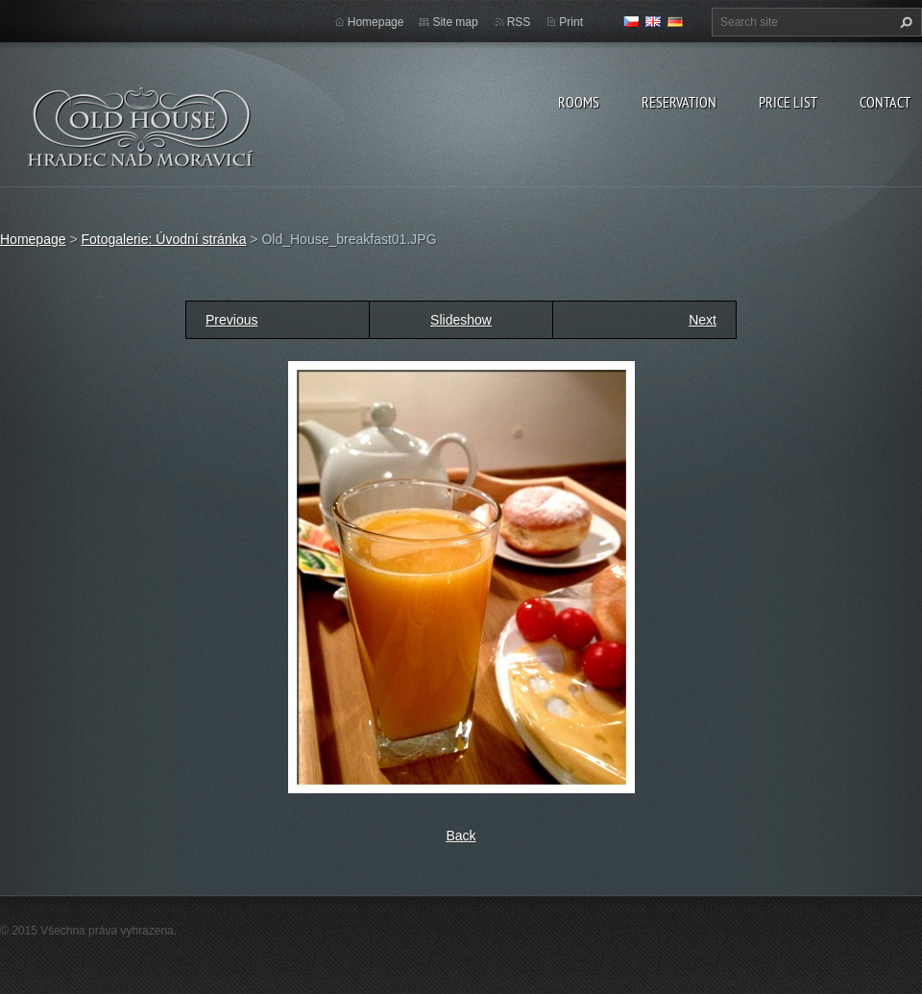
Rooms (578, 101)
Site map (454, 22)
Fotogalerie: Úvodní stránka (163, 239)
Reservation (679, 101)
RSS (519, 22)
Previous (231, 319)
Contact (885, 101)
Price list (788, 101)
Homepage (376, 22)
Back (460, 835)
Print (571, 22)
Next (702, 319)
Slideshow (461, 319)
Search (903, 22)
